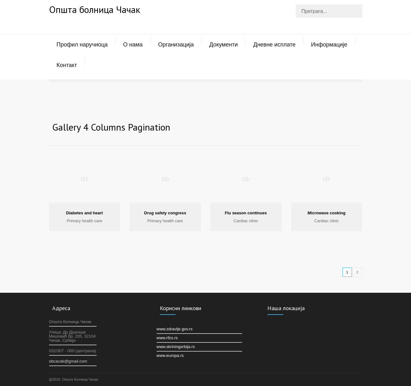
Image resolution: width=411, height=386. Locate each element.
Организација (176, 44)
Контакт (67, 65)
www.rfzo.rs (167, 337)
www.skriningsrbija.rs (176, 346)
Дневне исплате (274, 44)
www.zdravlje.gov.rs (175, 329)
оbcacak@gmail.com (68, 361)
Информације (329, 44)
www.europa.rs (170, 355)
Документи (223, 44)
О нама (132, 44)
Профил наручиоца (82, 44)
